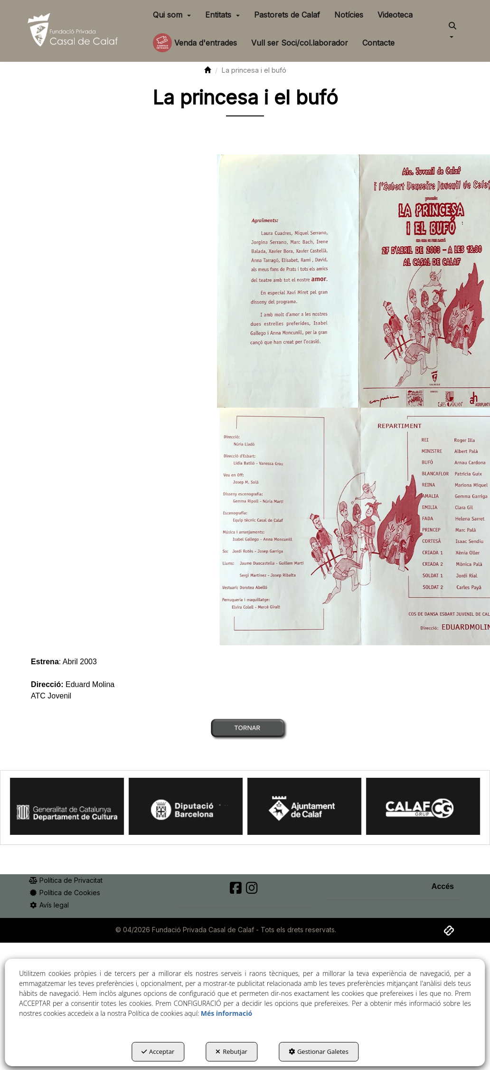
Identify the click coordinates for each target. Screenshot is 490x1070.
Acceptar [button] (157, 1051)
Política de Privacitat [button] (66, 880)
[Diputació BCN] (186, 806)
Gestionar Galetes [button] (319, 1051)
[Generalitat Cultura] (67, 806)
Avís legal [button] (49, 905)
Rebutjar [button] (231, 1051)
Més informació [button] (226, 1013)
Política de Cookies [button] (64, 892)
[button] (73, 31)
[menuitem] (171, 15)
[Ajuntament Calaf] (304, 806)
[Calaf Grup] (423, 806)
